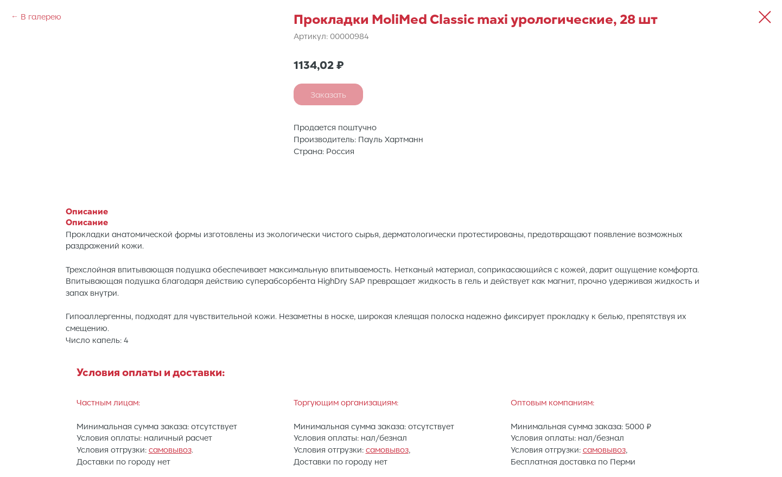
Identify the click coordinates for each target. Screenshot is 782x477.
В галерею (41, 16)
